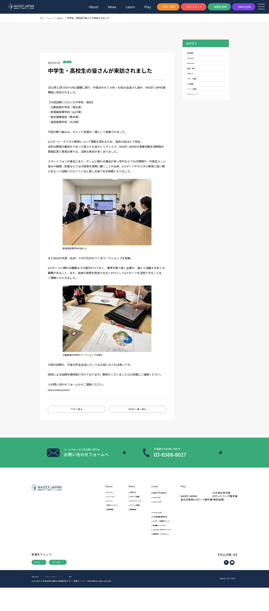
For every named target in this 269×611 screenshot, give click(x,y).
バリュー (92, 508)
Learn (149, 490)
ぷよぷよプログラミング (158, 548)
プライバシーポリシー (57, 599)
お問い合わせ (37, 599)
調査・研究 (195, 77)
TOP (42, 18)
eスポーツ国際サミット (158, 535)
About (93, 6)
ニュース (52, 18)
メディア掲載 (196, 92)
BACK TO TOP (218, 602)
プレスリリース (197, 115)
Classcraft (152, 510)
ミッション (93, 504)
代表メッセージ (96, 513)
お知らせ (65, 18)
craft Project (152, 499)
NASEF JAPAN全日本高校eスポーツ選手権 (198, 501)
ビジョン (92, 499)
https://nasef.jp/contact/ (63, 389)
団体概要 (92, 518)
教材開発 (194, 54)
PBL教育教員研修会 (157, 528)
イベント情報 (196, 107)
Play (187, 490)
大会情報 (194, 100)
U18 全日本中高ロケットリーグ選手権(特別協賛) (195, 512)
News (112, 6)
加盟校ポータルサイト (158, 554)
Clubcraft (194, 61)
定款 (79, 599)
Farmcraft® (153, 524)
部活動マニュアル (156, 541)
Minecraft (195, 69)
